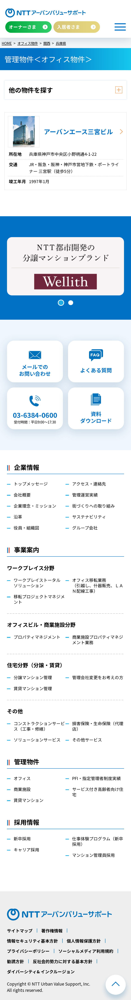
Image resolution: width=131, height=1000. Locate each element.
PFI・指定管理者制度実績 (96, 778)
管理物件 (26, 761)
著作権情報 (52, 930)
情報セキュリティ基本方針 (32, 941)
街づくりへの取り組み (93, 506)
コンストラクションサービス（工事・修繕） (39, 726)
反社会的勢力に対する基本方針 (62, 961)
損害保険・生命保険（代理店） (97, 726)
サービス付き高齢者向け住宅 (97, 791)
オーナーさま (22, 26)
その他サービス (87, 739)
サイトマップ (20, 930)
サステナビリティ (89, 516)
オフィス (22, 778)
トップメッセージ (31, 483)
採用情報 (26, 822)
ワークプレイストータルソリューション (37, 582)
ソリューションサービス (37, 739)
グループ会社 (85, 527)
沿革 (18, 516)
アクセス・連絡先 (89, 483)
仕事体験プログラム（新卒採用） (97, 841)
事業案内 (26, 549)
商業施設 (22, 789)
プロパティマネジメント (37, 637)
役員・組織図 (26, 527)
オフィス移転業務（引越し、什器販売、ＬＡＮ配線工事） (97, 585)
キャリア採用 (26, 849)
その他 (15, 711)
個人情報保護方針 (84, 941)
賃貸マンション (28, 800)
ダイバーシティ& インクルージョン (41, 971)
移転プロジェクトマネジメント (39, 599)
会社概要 (22, 495)
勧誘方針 (15, 961)
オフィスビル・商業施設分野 (41, 624)
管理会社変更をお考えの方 (97, 677)
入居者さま (68, 26)
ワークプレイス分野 (30, 568)
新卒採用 (22, 838)
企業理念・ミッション (35, 506)
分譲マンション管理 (33, 677)
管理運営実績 (85, 495)
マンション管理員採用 (93, 855)
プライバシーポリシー (28, 951)
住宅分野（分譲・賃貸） (36, 665)
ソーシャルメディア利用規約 (85, 951)
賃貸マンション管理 (33, 688)
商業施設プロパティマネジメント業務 (97, 639)
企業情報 (26, 467)
